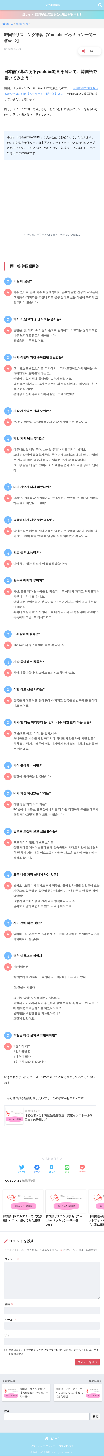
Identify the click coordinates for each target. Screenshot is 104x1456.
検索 (6, 1411)
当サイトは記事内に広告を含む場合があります (52, 14)
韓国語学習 (28, 1181)
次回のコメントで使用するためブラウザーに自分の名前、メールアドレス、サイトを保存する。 (54, 1352)
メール (10, 1320)
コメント (11, 1259)
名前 (9, 1304)
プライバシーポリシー (43, 1446)
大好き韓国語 (52, 5)
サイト (8, 1335)
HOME (52, 1439)
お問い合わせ (65, 1446)
